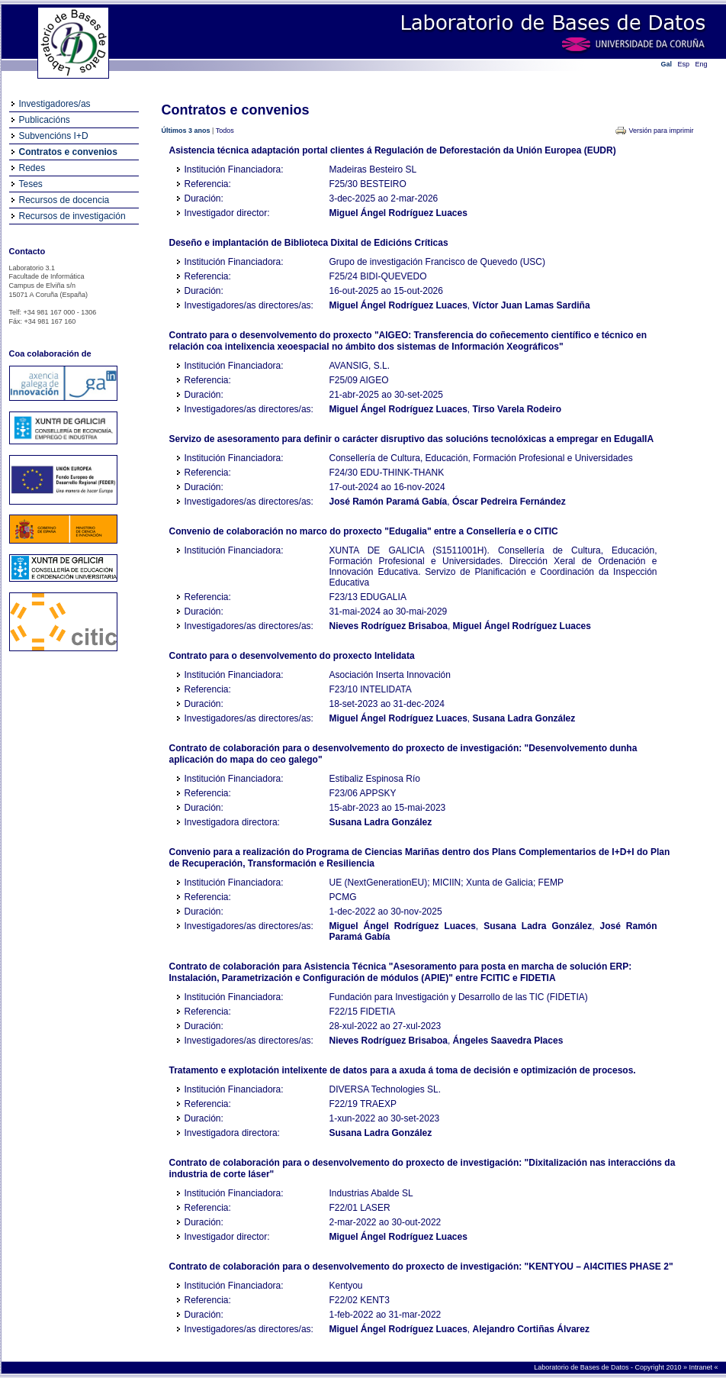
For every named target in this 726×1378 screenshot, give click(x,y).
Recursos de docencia (64, 200)
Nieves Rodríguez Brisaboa (388, 626)
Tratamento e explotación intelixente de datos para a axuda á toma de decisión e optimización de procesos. (402, 1070)
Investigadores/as (55, 103)
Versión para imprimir (660, 130)
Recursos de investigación (72, 216)
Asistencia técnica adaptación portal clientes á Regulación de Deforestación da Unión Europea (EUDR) (392, 150)
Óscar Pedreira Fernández (509, 501)
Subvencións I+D (53, 136)
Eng (701, 64)
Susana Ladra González (524, 718)
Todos (225, 130)
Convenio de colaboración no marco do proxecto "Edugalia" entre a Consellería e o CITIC (363, 531)
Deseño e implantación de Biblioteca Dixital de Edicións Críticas (308, 242)
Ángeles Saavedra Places (508, 1040)
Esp (684, 64)
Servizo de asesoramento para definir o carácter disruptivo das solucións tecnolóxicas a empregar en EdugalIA (411, 439)
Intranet (701, 1367)
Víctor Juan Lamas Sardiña (531, 305)
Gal (667, 64)
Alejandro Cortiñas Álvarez (531, 1329)
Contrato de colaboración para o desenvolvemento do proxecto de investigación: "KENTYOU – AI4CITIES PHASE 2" (421, 1266)
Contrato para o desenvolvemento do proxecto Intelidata (292, 655)
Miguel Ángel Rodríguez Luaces (398, 213)
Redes (32, 168)
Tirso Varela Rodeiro (517, 409)
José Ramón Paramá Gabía (388, 501)
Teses (31, 184)
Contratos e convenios (68, 152)
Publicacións (44, 120)
